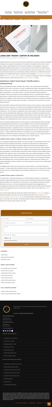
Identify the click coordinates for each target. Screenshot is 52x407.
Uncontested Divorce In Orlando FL (9, 268)
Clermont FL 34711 (6, 325)
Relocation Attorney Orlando (7, 257)
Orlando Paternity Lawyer (7, 277)
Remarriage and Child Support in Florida (12, 372)
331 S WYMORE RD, (30, 12)
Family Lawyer (4, 254)
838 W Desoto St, (6, 324)
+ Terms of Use (39, 402)
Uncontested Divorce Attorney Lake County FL (13, 363)
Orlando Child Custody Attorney (8, 280)
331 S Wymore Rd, (6, 318)
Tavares (18, 75)
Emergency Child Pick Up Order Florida (11, 375)
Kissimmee (7, 75)
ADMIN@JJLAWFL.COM (42, 12)
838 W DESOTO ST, (18, 12)
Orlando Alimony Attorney (7, 275)
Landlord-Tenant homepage (16, 197)
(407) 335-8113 (8, 12)
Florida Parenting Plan (8, 378)
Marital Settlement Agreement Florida (11, 366)
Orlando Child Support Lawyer (8, 282)
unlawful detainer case (29, 77)
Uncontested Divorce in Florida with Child (12, 369)
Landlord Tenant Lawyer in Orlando (19, 55)
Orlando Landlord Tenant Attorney (8, 291)
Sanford (13, 75)
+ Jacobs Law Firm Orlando (21, 402)
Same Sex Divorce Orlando (7, 270)
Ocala (24, 75)
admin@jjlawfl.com (9, 328)
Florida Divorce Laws (6, 259)
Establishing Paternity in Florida (8, 273)
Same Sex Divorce (7, 381)
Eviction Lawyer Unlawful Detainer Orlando (10, 293)
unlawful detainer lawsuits (42, 73)
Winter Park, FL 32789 (7, 319)
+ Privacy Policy (31, 402)
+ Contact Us (46, 402)
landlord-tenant (40, 193)
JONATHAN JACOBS (11, 58)
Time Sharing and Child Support (10, 384)
